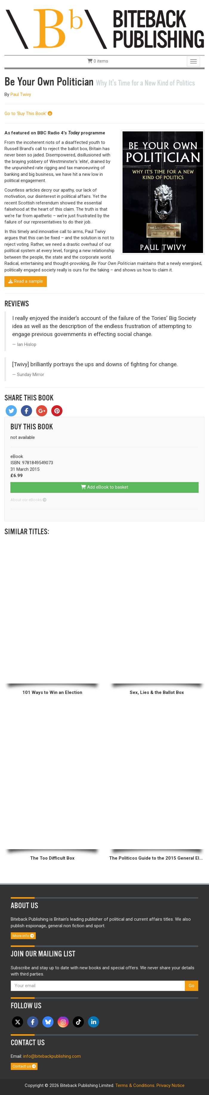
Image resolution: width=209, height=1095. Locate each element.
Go (191, 985)
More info (23, 936)
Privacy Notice (171, 1085)
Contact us (24, 1066)
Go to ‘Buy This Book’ (28, 113)
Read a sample (25, 281)
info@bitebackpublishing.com (52, 1056)
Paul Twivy (20, 94)
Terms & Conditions (134, 1085)
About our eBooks (28, 500)
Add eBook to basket (104, 487)
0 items (97, 61)
